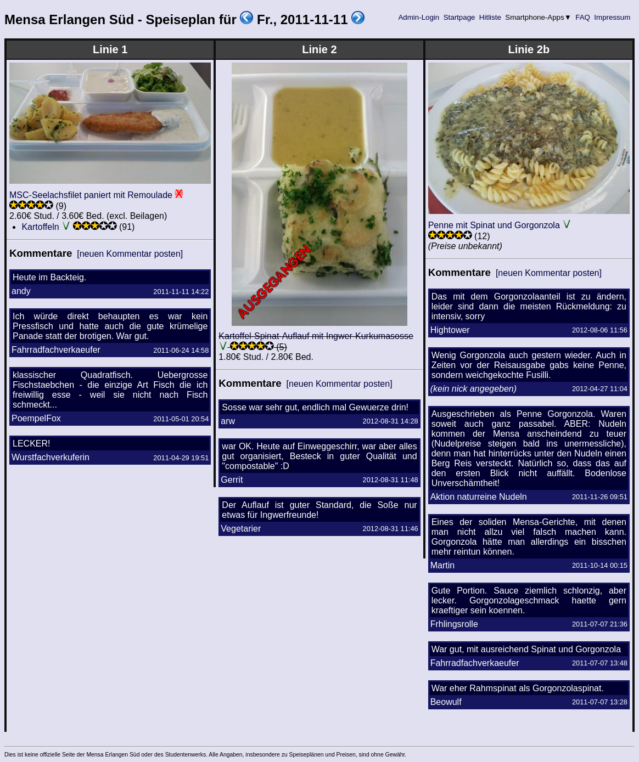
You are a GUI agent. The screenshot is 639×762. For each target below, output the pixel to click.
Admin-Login (418, 17)
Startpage (459, 17)
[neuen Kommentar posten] (130, 253)
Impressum (612, 17)
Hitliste (490, 17)
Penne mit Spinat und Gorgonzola (494, 225)
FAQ (583, 17)
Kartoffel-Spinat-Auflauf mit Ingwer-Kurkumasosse (315, 336)
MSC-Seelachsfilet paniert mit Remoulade (90, 195)
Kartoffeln (40, 227)
